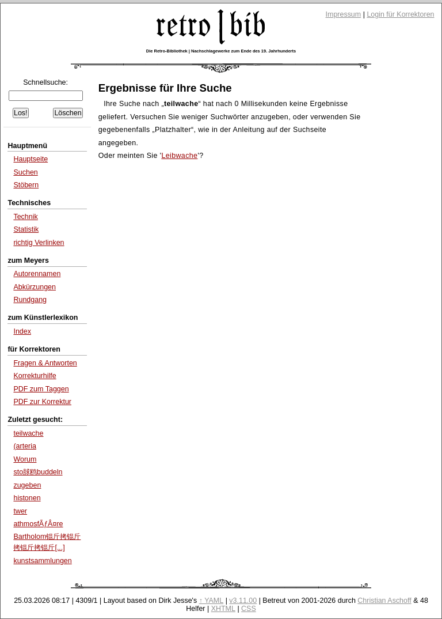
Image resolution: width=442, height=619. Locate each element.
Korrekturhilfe (34, 376)
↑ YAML (211, 601)
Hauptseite (30, 159)
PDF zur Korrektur (42, 402)
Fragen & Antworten (45, 363)
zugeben (27, 485)
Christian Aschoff (384, 601)
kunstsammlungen (42, 561)
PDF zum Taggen (40, 389)
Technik (25, 217)
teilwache (28, 433)
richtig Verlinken (38, 243)
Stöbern (26, 185)
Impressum (343, 14)
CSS (248, 609)
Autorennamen (36, 274)
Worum (24, 459)
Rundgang (30, 300)
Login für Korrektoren (400, 14)
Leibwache (179, 156)
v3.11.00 (243, 601)
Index (22, 331)
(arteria (24, 446)
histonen (26, 498)
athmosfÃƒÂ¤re (38, 524)
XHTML (223, 609)
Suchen (25, 172)
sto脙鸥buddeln (37, 472)
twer (20, 511)
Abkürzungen (34, 287)
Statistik (26, 229)
